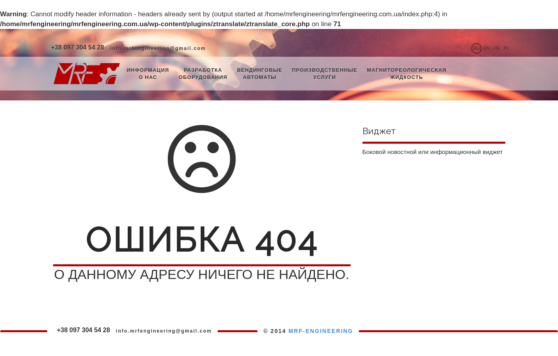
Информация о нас (148, 74)
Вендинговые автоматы (259, 74)
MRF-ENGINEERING (320, 331)
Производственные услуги (324, 74)
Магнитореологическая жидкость (407, 74)
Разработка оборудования (202, 74)
